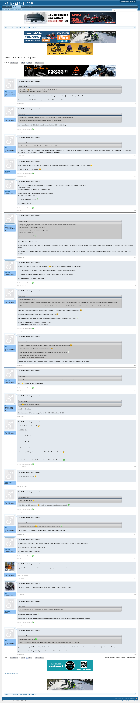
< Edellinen (13, 62)
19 (26, 62)
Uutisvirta (8, 6)
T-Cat (6, 574)
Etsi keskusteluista (8, 9)
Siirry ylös (132, 698)
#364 (135, 176)
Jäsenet (30, 6)
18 (24, 62)
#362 (135, 132)
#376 (135, 558)
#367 (135, 285)
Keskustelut (16, 6)
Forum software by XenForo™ (15, 700)
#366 (135, 257)
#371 (135, 416)
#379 (135, 625)
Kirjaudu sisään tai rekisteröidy (128, 1)
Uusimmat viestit (18, 9)
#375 (135, 534)
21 (31, 62)
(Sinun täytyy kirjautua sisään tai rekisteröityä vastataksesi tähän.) (120, 657)
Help (123, 698)
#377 (135, 578)
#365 (135, 210)
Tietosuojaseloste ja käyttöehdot (130, 700)
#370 (135, 390)
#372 (135, 466)
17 (22, 62)
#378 (135, 594)
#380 (135, 654)
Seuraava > (40, 62)
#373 (135, 486)
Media (23, 6)
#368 (135, 331)
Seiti (5, 593)
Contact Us (118, 698)
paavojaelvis (8, 482)
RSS (136, 698)
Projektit (12, 60)
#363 (135, 155)
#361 (135, 103)
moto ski (27, 60)
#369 (135, 365)
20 (29, 62)
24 (36, 62)
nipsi (5, 91)
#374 (135, 512)
